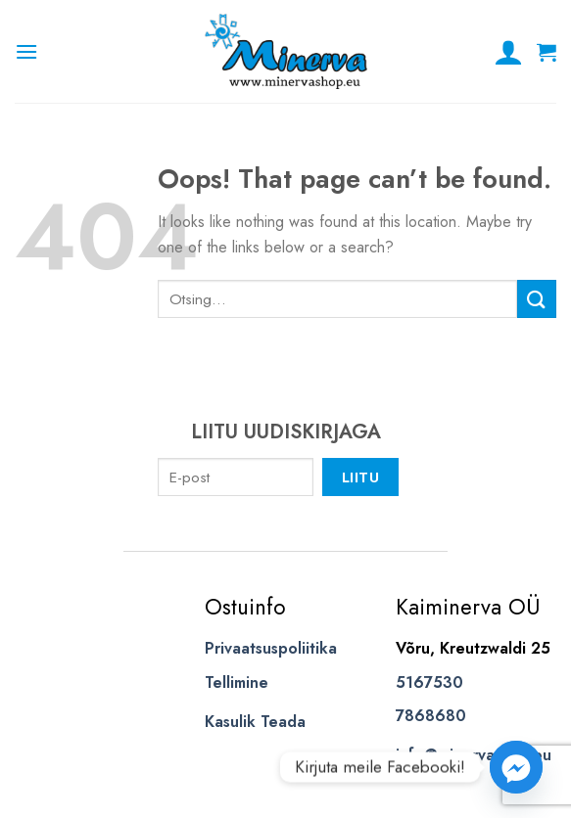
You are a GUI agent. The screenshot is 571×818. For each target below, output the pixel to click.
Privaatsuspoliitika (271, 648)
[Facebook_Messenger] (516, 767)
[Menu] (26, 51)
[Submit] (536, 299)
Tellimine (236, 682)
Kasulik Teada (255, 721)
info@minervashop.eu (473, 755)
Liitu (360, 477)
